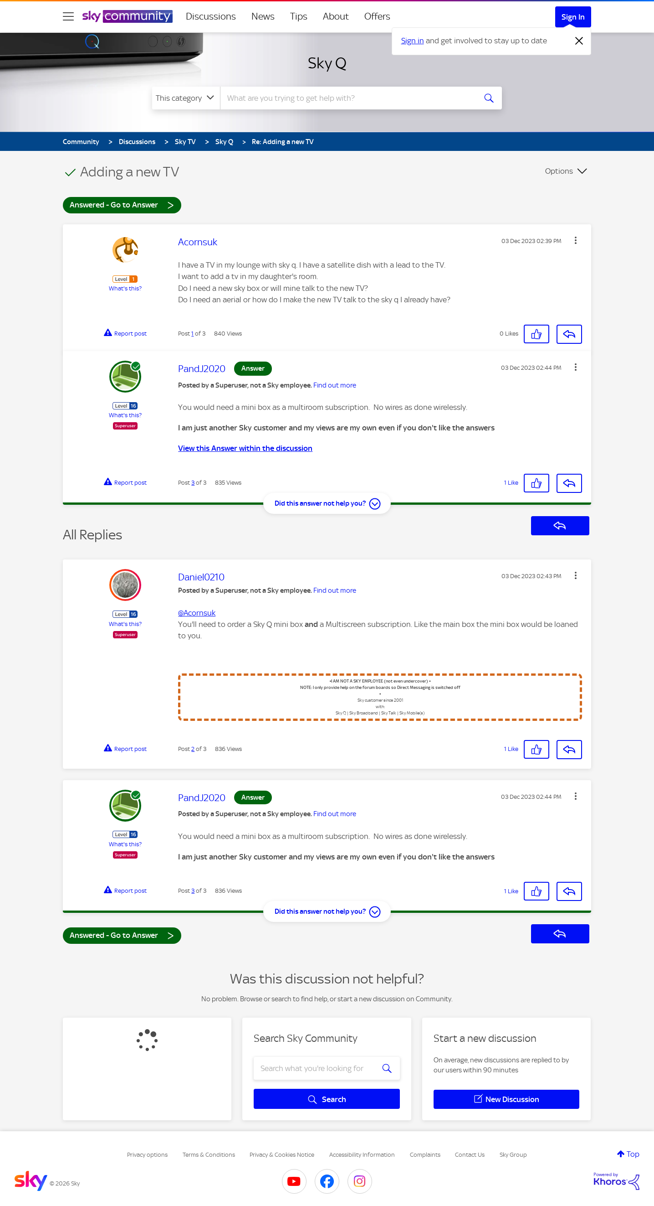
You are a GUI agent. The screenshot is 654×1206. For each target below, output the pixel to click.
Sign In (573, 16)
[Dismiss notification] (579, 41)
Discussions (211, 16)
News (263, 16)
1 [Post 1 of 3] (192, 333)
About (336, 16)
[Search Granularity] (186, 98)
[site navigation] (68, 16)
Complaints (425, 1154)
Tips (298, 16)
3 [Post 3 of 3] (192, 482)
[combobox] (347, 98)
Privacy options (147, 1154)
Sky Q (327, 63)
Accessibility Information (362, 1154)
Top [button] (633, 1154)
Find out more (334, 385)
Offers (377, 16)
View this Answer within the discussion (245, 448)
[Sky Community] (127, 16)
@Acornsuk (196, 612)
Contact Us (470, 1154)
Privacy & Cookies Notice (282, 1154)
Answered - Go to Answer (122, 204)
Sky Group (513, 1154)
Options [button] (559, 171)
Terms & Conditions (209, 1154)
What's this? (125, 288)
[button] (575, 240)
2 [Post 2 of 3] (192, 748)
